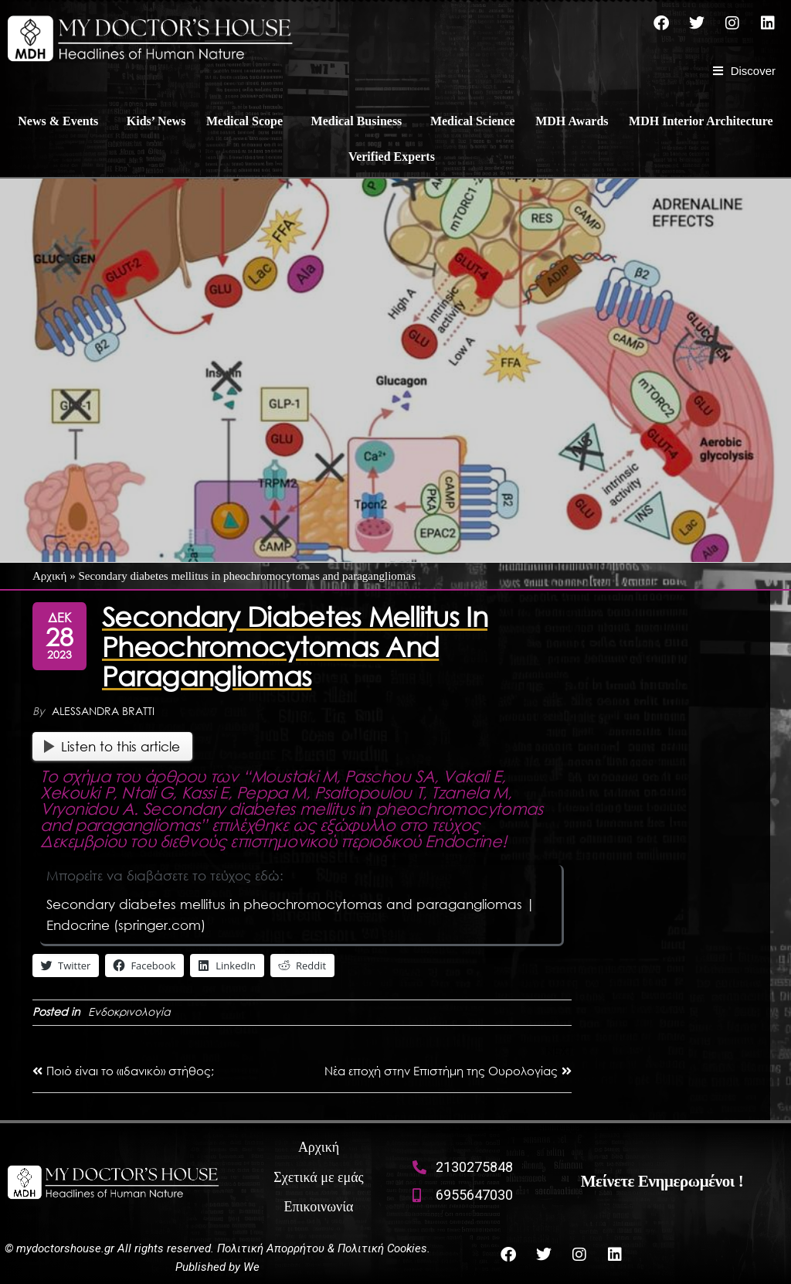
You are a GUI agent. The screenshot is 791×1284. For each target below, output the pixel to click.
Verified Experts (391, 156)
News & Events (58, 121)
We (251, 1267)
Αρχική (49, 576)
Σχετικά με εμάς (318, 1177)
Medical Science (472, 121)
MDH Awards (571, 121)
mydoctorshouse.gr (66, 1248)
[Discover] (744, 71)
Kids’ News (156, 121)
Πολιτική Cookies (382, 1248)
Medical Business (356, 121)
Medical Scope (244, 121)
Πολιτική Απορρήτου (270, 1248)
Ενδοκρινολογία (129, 1011)
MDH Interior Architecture (701, 121)
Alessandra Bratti (103, 710)
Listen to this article (112, 746)
